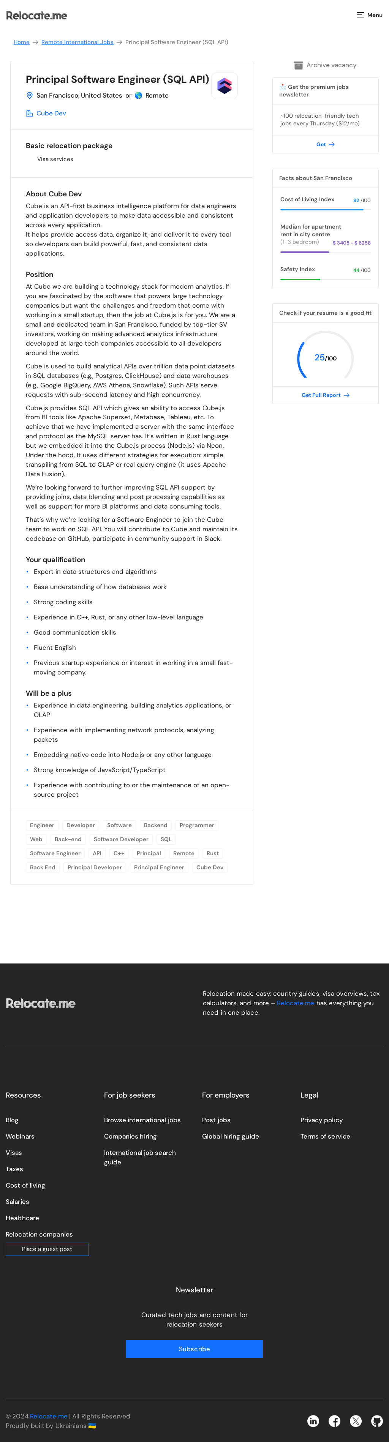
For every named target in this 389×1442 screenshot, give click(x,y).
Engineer (42, 825)
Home (26, 42)
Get (325, 144)
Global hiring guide (230, 1136)
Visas (14, 1152)
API (97, 853)
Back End (42, 867)
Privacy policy (321, 1120)
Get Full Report (325, 395)
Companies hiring (130, 1136)
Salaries (17, 1201)
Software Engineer (55, 853)
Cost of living (25, 1185)
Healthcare (22, 1218)
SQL (166, 839)
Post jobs (216, 1120)
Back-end (68, 839)
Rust (213, 853)
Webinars (20, 1136)
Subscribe (194, 1349)
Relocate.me (295, 1003)
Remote (183, 853)
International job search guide (140, 1157)
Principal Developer (95, 867)
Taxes (15, 1169)
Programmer (197, 825)
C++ (119, 853)
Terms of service (325, 1136)
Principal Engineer (159, 867)
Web (36, 839)
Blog (12, 1120)
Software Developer (121, 839)
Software (119, 825)
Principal (149, 853)
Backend (156, 825)
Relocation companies (39, 1234)
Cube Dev (51, 113)
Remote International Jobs (82, 42)
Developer (80, 825)
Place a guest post (47, 1249)
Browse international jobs (142, 1120)
